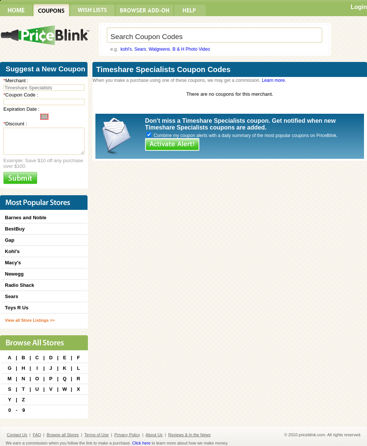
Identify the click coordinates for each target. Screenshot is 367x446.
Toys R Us (17, 307)
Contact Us (17, 434)
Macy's (13, 262)
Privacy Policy (127, 434)
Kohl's (12, 251)
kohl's (126, 49)
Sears (140, 49)
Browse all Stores (63, 434)
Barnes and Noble (26, 217)
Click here (141, 443)
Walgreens (159, 49)
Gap (9, 240)
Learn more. (274, 80)
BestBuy (15, 229)
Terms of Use (97, 434)
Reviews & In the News (189, 434)
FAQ (37, 434)
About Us (154, 434)
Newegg (14, 274)
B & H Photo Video (191, 49)
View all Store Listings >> (29, 320)
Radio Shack (19, 285)
